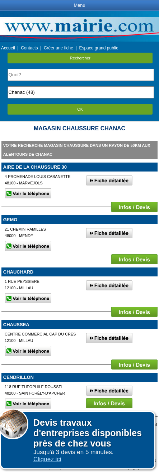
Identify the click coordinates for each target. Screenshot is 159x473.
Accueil (8, 47)
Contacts (29, 47)
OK (80, 109)
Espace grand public (98, 47)
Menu (79, 5)
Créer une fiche (58, 47)
